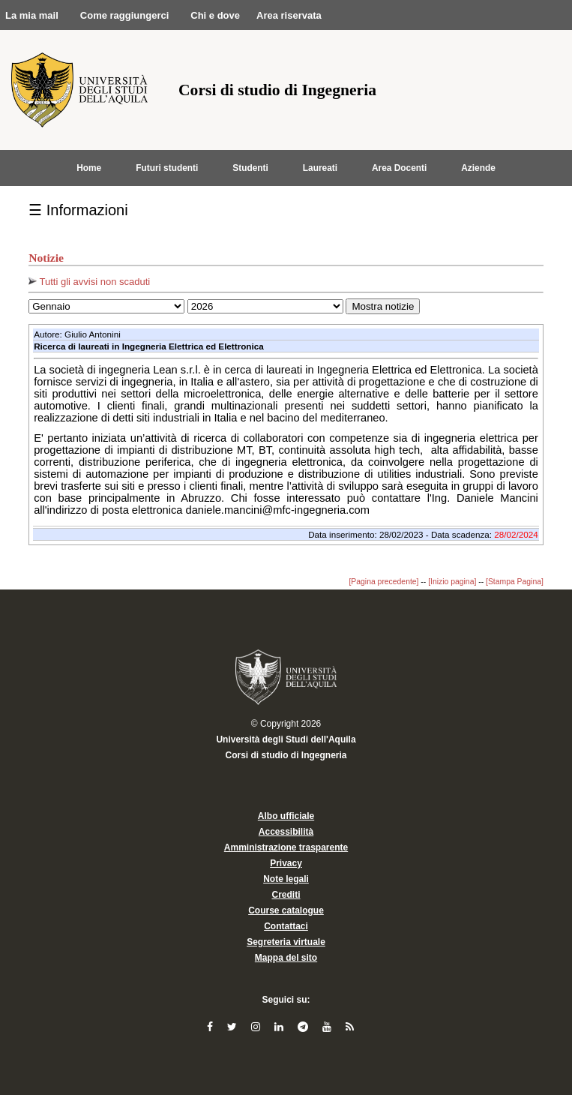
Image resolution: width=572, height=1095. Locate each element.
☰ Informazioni (78, 210)
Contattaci (286, 926)
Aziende (478, 168)
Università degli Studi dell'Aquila (285, 739)
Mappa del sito (286, 957)
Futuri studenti (167, 168)
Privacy (286, 863)
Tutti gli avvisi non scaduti (89, 281)
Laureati (320, 168)
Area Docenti (399, 168)
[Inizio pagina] (452, 582)
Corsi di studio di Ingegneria (285, 755)
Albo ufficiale (286, 816)
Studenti (250, 168)
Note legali (286, 879)
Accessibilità (286, 831)
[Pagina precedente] (383, 582)
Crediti (285, 895)
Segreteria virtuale (286, 942)
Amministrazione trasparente (286, 847)
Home (88, 168)
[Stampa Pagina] (515, 582)
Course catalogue (286, 910)
